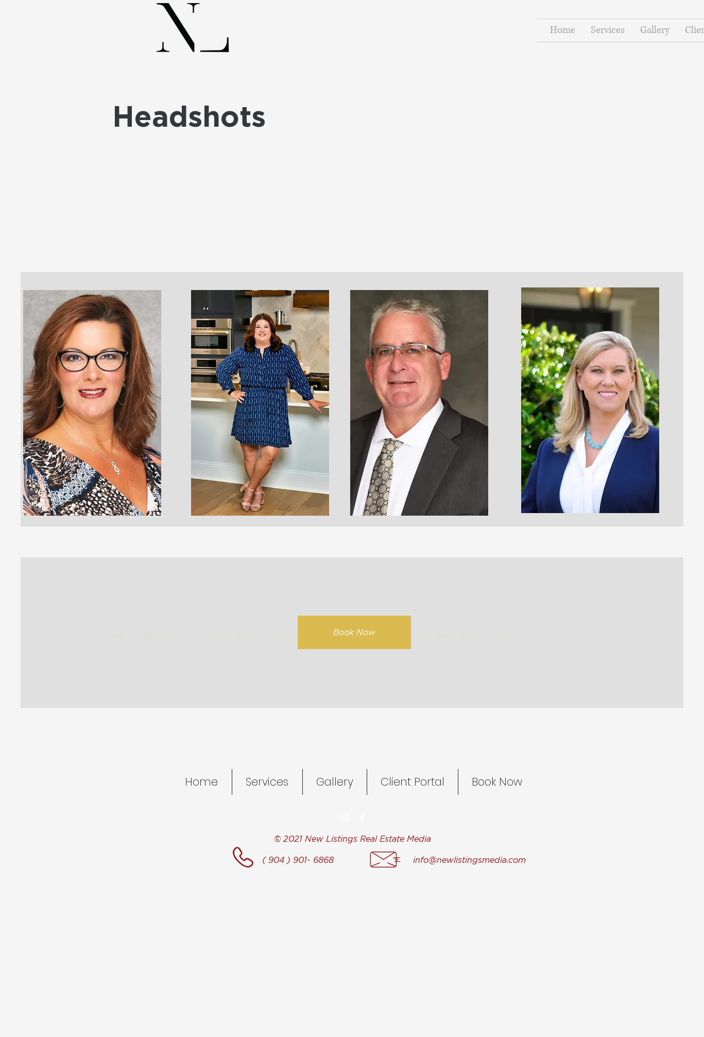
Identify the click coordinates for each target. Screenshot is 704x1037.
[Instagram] (345, 817)
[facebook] (362, 817)
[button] (590, 400)
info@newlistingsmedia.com (469, 859)
